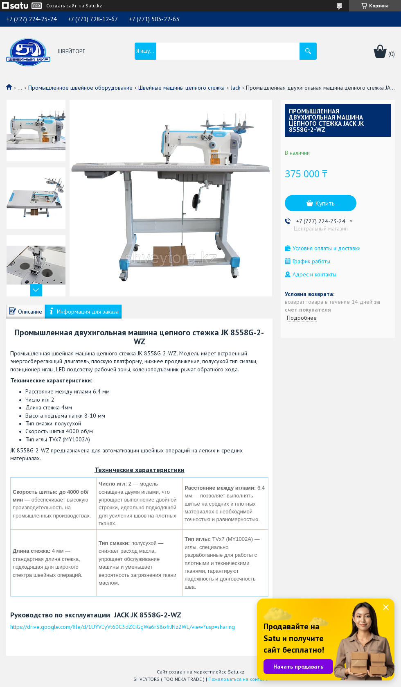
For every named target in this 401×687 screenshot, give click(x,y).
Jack (235, 87)
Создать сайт (61, 6)
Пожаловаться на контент (238, 679)
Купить (325, 203)
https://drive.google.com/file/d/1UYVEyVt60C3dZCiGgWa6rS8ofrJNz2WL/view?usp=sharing (122, 627)
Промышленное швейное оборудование (80, 87)
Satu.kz (236, 672)
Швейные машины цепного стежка (181, 87)
